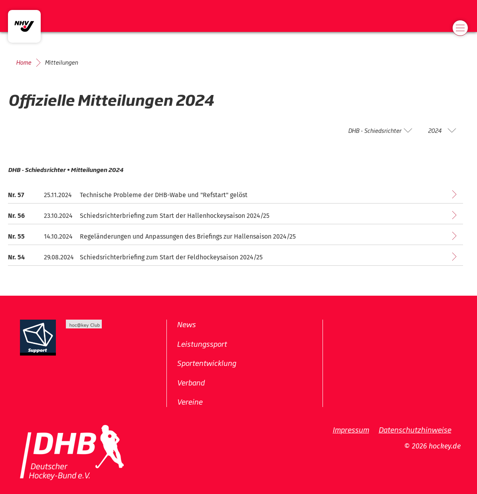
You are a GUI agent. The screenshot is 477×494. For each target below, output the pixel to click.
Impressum (351, 429)
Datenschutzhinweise (414, 429)
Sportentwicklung (206, 363)
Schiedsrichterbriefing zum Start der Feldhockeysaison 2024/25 (171, 257)
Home (23, 62)
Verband (190, 382)
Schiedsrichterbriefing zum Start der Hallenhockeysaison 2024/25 (174, 215)
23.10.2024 (58, 215)
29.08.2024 (59, 257)
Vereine (189, 401)
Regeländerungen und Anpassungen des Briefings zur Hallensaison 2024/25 (188, 236)
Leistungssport (202, 343)
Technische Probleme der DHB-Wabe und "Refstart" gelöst (163, 195)
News (186, 324)
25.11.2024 (58, 195)
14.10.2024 (58, 236)
